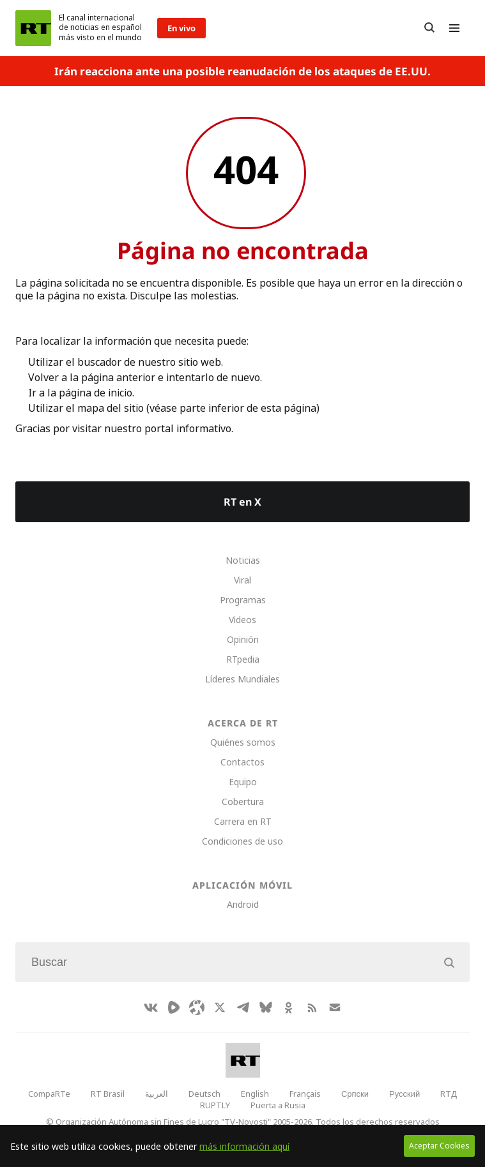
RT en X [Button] (242, 502)
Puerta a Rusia (277, 1105)
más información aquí (244, 1146)
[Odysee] (197, 1007)
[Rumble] (174, 1007)
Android (243, 904)
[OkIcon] (289, 1007)
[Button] (429, 28)
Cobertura (243, 801)
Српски (355, 1093)
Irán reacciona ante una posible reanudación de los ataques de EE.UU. (242, 71)
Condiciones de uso (242, 841)
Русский (404, 1093)
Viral (242, 580)
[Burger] (454, 28)
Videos (242, 619)
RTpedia (242, 659)
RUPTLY (215, 1105)
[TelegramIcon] (243, 1007)
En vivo (181, 28)
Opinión (243, 639)
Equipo (243, 781)
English (255, 1093)
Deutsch (204, 1093)
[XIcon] (220, 1007)
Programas (243, 599)
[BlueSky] (266, 1007)
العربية (156, 1093)
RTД (448, 1093)
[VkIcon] (151, 1007)
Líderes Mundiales (242, 679)
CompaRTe (49, 1093)
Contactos (242, 762)
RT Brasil (108, 1093)
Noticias (243, 560)
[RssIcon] (312, 1007)
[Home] (33, 28)
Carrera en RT (243, 821)
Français (305, 1093)
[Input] (242, 962)
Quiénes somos (242, 742)
